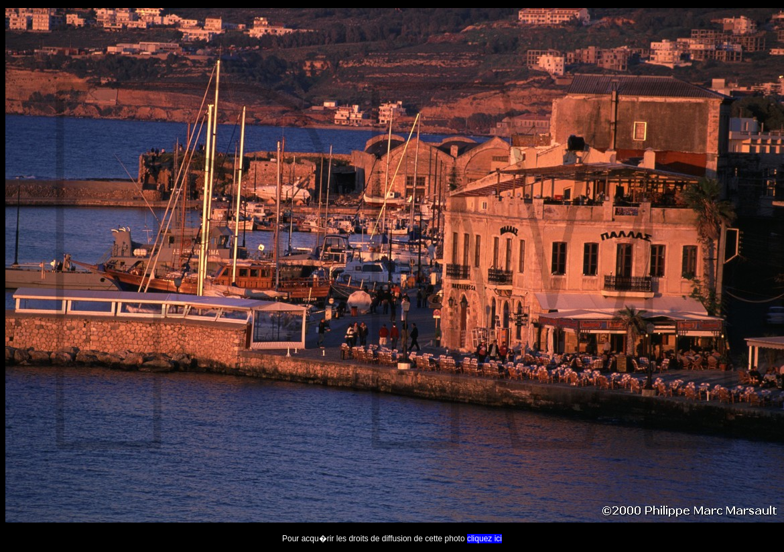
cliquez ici (484, 538)
